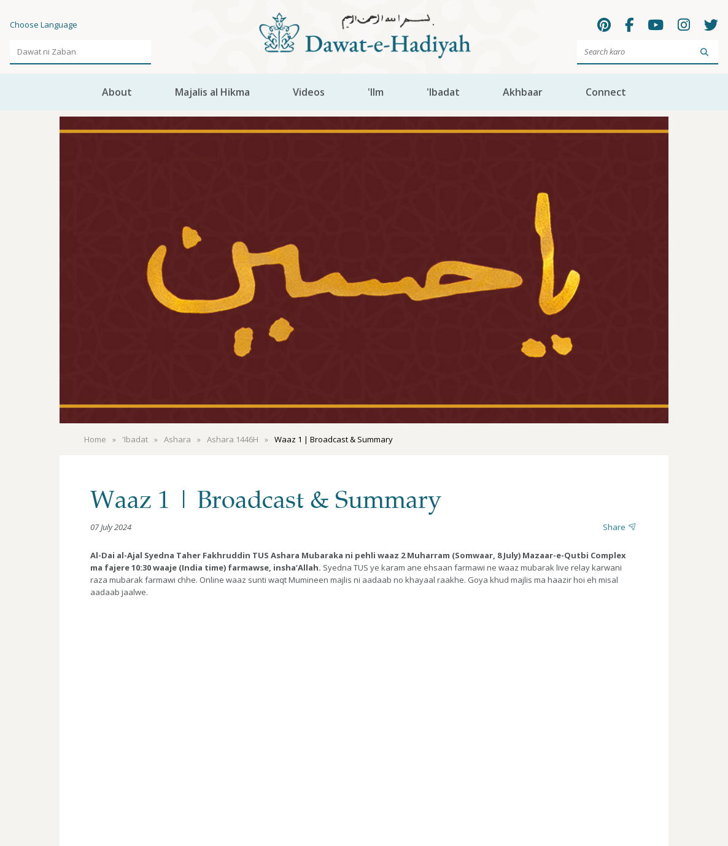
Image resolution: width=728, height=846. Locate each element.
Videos (309, 92)
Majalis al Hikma (212, 92)
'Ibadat (443, 92)
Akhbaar (523, 92)
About (117, 92)
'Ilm (376, 92)
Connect (606, 92)
